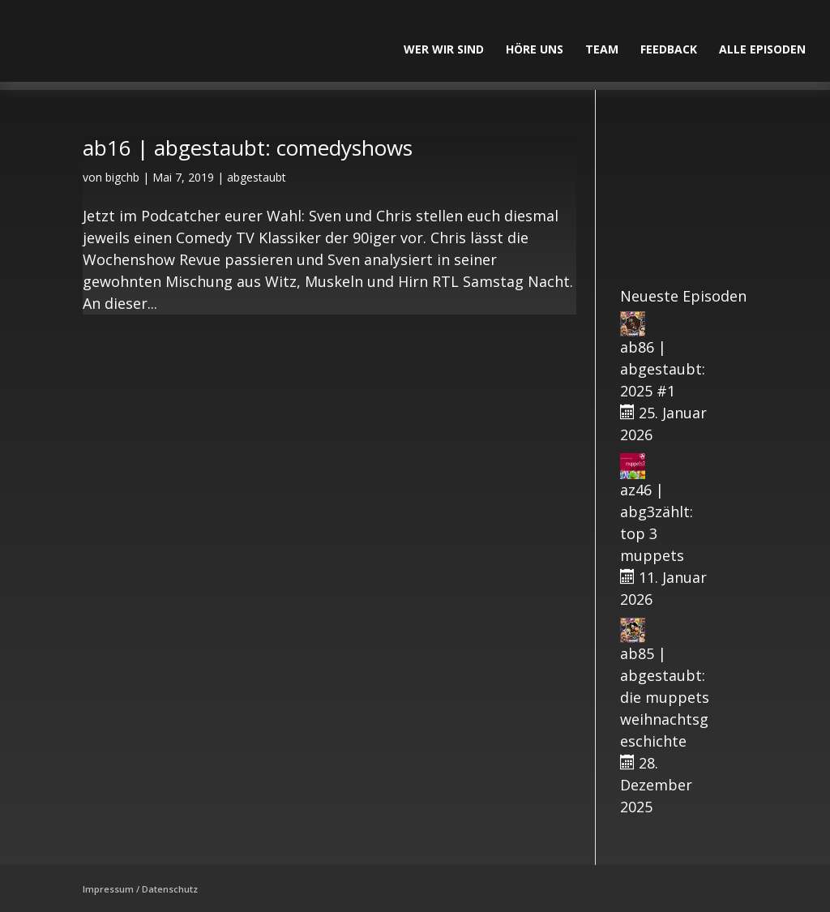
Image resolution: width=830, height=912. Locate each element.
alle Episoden (762, 50)
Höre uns (534, 50)
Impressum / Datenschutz (140, 889)
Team (601, 50)
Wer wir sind (444, 50)
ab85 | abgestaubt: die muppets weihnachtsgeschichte (664, 697)
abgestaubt (256, 177)
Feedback (668, 50)
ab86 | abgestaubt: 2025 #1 (662, 368)
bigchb (122, 177)
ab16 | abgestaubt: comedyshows (248, 147)
